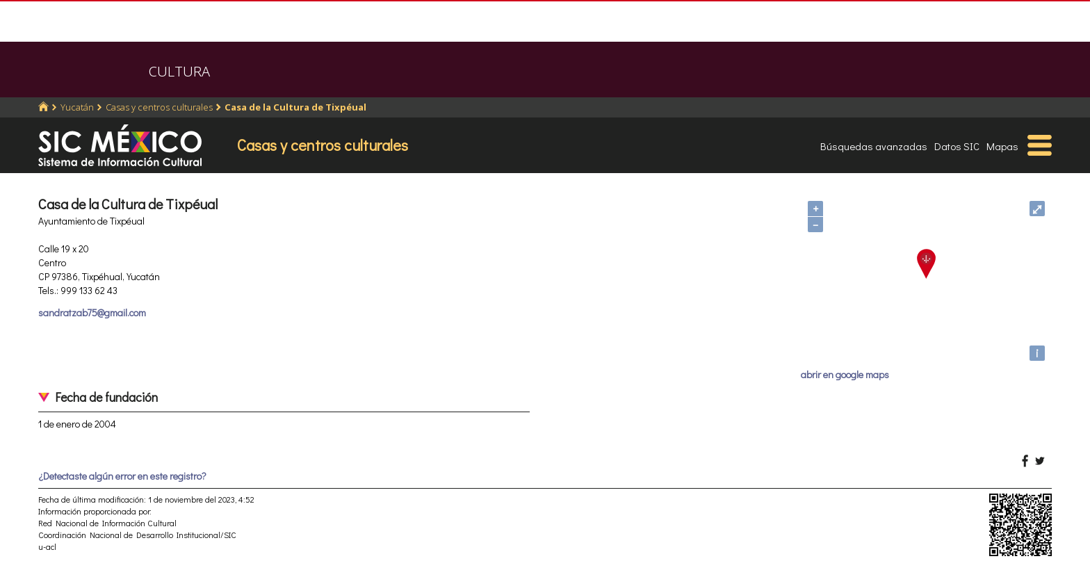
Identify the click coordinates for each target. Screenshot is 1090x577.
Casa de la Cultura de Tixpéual (295, 107)
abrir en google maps (845, 374)
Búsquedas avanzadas (873, 146)
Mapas (1002, 146)
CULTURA (179, 71)
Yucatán (77, 107)
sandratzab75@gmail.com (92, 312)
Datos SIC (956, 146)
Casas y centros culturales (159, 107)
